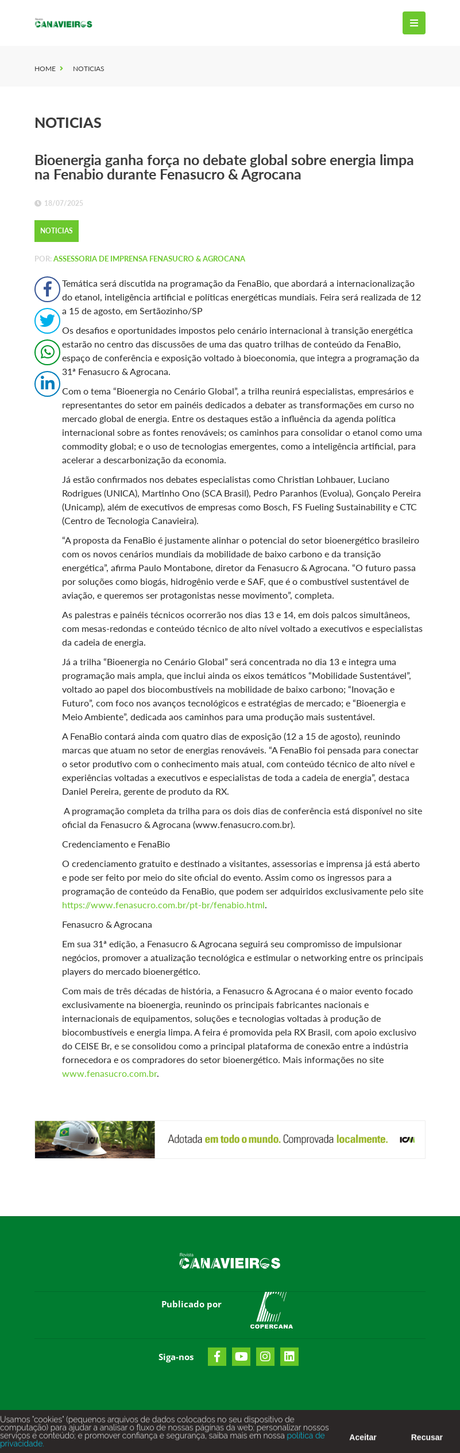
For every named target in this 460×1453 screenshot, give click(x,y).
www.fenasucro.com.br (109, 1073)
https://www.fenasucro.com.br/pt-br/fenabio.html (163, 904)
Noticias (89, 68)
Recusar (427, 1440)
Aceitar (362, 1440)
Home (45, 68)
